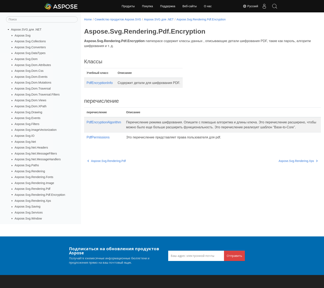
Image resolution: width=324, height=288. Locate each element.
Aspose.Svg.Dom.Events (31, 76)
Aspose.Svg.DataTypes (30, 53)
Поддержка (167, 6)
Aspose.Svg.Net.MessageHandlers (38, 159)
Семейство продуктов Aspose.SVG (118, 19)
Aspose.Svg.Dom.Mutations (33, 82)
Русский (250, 6)
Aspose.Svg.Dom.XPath (30, 106)
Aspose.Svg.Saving (27, 206)
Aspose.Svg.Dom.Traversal (33, 88)
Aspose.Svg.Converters (30, 47)
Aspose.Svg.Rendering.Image (34, 183)
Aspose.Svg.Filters (27, 124)
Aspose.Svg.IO (25, 135)
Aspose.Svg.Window (28, 218)
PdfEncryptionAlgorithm (104, 122)
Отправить (234, 256)
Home (88, 19)
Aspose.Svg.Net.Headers (31, 147)
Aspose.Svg (23, 35)
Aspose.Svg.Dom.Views (30, 100)
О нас (208, 6)
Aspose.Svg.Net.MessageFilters (36, 153)
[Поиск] (42, 19)
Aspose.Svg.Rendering (30, 171)
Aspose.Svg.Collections (30, 41)
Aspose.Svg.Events (27, 118)
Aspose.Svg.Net (25, 141)
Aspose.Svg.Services (29, 212)
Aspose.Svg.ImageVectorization (36, 129)
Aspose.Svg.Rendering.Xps (33, 200)
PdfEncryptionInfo (100, 83)
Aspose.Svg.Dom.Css (29, 70)
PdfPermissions (98, 142)
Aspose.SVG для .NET (26, 29)
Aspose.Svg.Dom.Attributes (33, 65)
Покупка (147, 6)
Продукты (128, 6)
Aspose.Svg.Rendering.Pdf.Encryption (40, 194)
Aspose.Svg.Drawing (28, 112)
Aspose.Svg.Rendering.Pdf (32, 188)
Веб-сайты (189, 6)
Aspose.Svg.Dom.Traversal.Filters (37, 94)
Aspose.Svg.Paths (27, 165)
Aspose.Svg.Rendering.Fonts (34, 177)
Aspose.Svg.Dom (26, 59)
